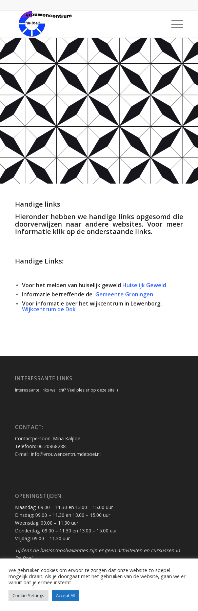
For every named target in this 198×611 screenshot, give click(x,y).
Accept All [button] (65, 595)
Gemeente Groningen (123, 294)
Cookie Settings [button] (28, 595)
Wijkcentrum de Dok (49, 309)
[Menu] (173, 24)
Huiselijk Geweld (143, 285)
